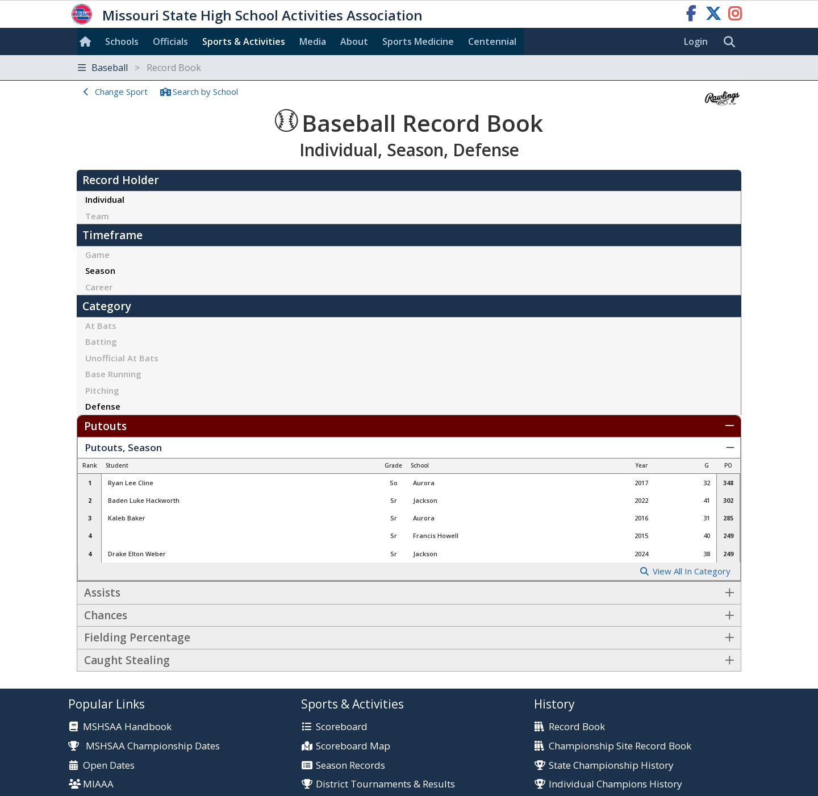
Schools (122, 41)
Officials (170, 41)
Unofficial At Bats (121, 358)
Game (97, 254)
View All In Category (692, 571)
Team (97, 216)
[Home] (87, 41)
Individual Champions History (615, 784)
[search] (732, 42)
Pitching (102, 390)
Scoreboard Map (353, 746)
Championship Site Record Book (620, 746)
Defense (102, 406)
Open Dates (109, 765)
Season (100, 270)
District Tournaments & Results (385, 784)
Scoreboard (342, 727)
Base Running (113, 374)
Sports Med (418, 41)
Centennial (492, 41)
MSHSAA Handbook (127, 727)
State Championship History (611, 765)
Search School (205, 91)
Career (98, 287)
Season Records (350, 765)
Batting (101, 341)
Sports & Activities (243, 41)
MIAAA (98, 784)
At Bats (100, 325)
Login (696, 41)
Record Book (577, 727)
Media (312, 41)
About (354, 41)
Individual (104, 199)
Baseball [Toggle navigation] (139, 67)
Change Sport (121, 91)
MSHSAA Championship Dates (144, 745)
